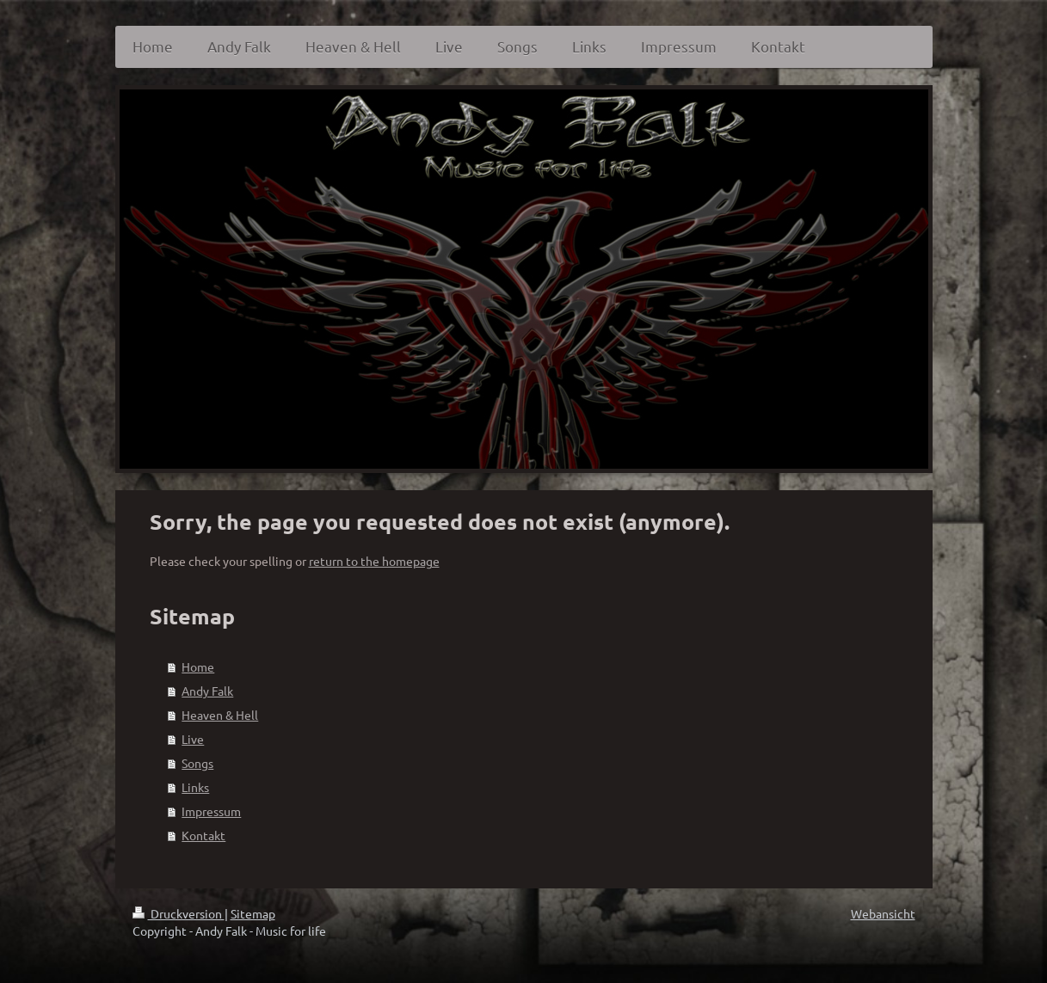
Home (198, 666)
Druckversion (178, 913)
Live (193, 738)
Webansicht (883, 913)
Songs (197, 763)
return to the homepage (374, 560)
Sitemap (253, 913)
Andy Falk (207, 690)
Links (195, 787)
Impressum (211, 811)
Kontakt (203, 835)
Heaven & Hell (220, 714)
